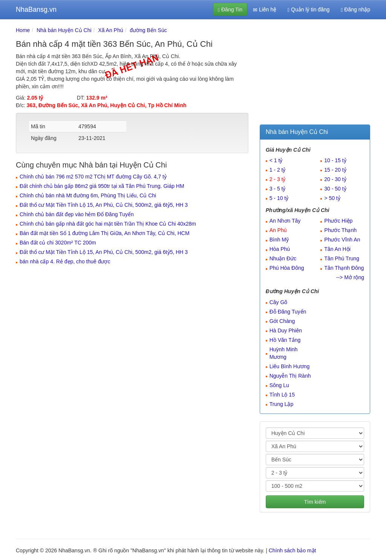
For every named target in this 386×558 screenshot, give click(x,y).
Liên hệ (264, 9)
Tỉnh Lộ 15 (282, 395)
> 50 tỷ (332, 198)
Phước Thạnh (340, 230)
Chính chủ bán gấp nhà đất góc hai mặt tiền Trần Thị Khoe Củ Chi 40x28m (108, 224)
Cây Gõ (278, 302)
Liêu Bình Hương (290, 366)
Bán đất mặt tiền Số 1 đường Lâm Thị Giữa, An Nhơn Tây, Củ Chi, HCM (105, 233)
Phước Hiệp (338, 221)
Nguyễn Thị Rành (290, 376)
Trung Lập (282, 404)
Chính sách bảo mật (292, 550)
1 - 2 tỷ (278, 170)
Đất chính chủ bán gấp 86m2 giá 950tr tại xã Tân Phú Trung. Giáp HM (102, 186)
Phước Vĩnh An (342, 240)
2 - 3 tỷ (278, 179)
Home (23, 30)
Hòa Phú (280, 249)
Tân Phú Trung (341, 258)
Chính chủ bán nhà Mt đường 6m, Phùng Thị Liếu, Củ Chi (88, 195)
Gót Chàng (282, 321)
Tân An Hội (337, 249)
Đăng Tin (230, 9)
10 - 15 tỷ (335, 160)
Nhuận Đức (283, 258)
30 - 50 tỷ (335, 189)
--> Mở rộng (350, 277)
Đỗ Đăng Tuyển (288, 312)
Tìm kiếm (315, 502)
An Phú (278, 230)
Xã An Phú (110, 30)
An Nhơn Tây (285, 221)
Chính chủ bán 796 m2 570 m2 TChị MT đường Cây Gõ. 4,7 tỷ (93, 177)
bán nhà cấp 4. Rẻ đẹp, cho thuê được (65, 261)
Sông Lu (279, 385)
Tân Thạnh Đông (344, 268)
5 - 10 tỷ (279, 198)
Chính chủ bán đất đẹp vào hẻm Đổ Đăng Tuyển (77, 214)
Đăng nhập (355, 9)
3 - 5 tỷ (278, 189)
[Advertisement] (315, 73)
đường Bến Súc (148, 30)
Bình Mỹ (279, 240)
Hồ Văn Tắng (285, 340)
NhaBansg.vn (36, 9)
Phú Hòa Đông (287, 268)
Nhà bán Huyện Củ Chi (64, 30)
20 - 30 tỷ (335, 179)
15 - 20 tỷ (335, 170)
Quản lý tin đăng (308, 9)
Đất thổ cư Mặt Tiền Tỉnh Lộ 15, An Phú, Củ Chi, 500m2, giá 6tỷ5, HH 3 (104, 205)
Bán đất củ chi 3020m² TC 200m (58, 243)
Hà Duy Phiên (286, 330)
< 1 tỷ (276, 160)
